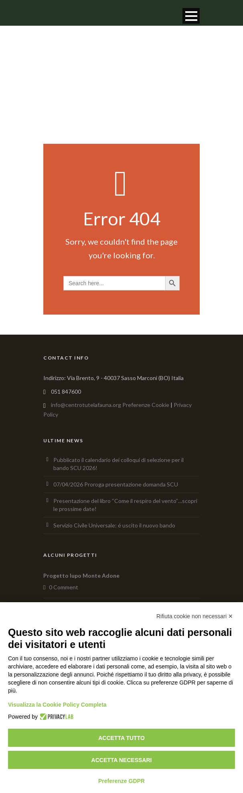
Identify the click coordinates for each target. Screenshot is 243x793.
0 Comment (63, 587)
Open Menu (191, 16)
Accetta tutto (121, 738)
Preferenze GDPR (121, 781)
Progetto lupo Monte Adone (81, 575)
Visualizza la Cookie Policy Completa (57, 704)
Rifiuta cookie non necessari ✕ (194, 616)
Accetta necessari (121, 760)
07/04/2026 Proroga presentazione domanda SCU (115, 484)
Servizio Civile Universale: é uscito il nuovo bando (114, 525)
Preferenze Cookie (145, 404)
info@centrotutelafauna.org (86, 404)
